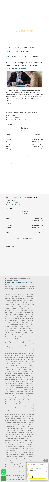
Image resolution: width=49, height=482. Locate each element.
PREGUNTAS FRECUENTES (24, 1)
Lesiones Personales (21, 68)
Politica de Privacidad (21, 282)
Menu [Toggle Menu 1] (8, 39)
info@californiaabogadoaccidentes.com (24, 6)
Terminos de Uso (10, 282)
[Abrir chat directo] (44, 460)
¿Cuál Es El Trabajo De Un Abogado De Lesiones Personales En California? (24, 64)
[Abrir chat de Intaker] (29, 481)
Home (7, 56)
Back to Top (41, 106)
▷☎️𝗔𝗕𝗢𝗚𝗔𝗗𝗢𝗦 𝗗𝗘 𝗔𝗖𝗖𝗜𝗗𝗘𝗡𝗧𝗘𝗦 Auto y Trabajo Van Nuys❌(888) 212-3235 (24, 18)
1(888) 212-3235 (24, 31)
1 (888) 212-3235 (31, 4)
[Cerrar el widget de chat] (47, 460)
